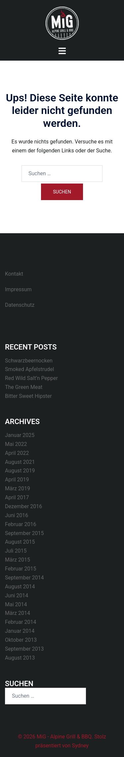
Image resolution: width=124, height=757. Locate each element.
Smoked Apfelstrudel (29, 369)
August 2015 (20, 542)
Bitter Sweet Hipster (28, 396)
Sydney (80, 745)
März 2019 (17, 488)
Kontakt (14, 274)
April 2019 (17, 479)
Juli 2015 (15, 551)
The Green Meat (23, 387)
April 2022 (17, 453)
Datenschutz (19, 305)
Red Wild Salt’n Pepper (31, 378)
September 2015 (24, 533)
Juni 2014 (16, 595)
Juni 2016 (16, 515)
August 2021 (20, 462)
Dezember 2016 (23, 506)
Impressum (18, 289)
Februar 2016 (20, 524)
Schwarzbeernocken (29, 360)
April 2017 (17, 497)
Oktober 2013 (21, 640)
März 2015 (17, 560)
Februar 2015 (20, 569)
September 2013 (24, 649)
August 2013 (20, 658)
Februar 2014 (20, 622)
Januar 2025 (19, 435)
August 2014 (20, 586)
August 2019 (20, 470)
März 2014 (17, 613)
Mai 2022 (16, 444)
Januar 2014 (19, 631)
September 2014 (24, 577)
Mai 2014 (16, 604)
